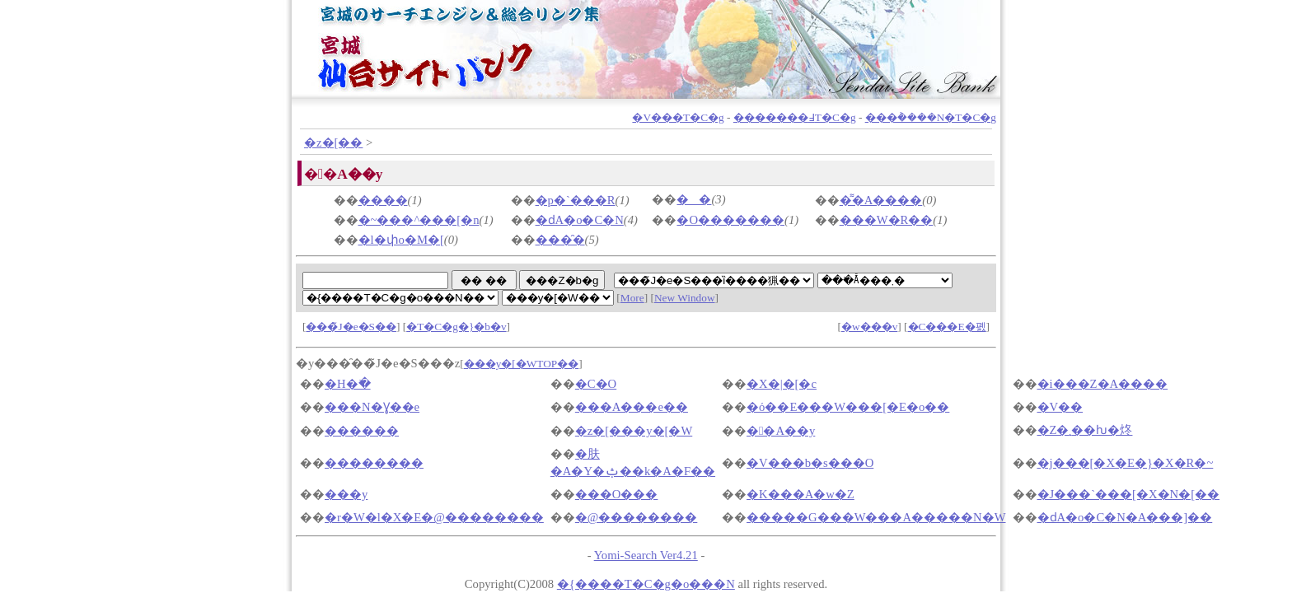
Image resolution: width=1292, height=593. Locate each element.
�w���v (869, 326)
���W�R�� (887, 219)
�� (693, 199)
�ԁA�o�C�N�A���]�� (1125, 517)
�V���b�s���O (810, 462)
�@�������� (636, 517)
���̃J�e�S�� (351, 326)
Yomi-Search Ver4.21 (646, 555)
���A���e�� (631, 406)
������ (362, 430)
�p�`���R (576, 200)
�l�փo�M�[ (401, 239)
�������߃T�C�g (794, 117)
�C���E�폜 (947, 326)
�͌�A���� (881, 200)
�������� (374, 462)
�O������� (730, 219)
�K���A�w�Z (800, 494)
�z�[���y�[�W (633, 430)
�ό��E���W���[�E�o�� (848, 406)
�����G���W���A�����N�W (876, 517)
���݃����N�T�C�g (930, 117)
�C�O (595, 383)
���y (346, 494)
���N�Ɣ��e (372, 406)
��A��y (781, 430)
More (632, 298)
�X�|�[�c (782, 383)
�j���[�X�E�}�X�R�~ (1125, 462)
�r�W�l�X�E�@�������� (434, 517)
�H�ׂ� (348, 383)
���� (383, 200)
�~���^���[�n (419, 219)
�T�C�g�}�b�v (456, 326)
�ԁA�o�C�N (580, 219)
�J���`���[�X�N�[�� (1128, 494)
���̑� (560, 239)
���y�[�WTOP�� (521, 363)
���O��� (616, 494)
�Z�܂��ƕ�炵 (1085, 430)
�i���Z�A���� (1102, 383)
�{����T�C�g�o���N (646, 584)
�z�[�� (333, 142)
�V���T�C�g (677, 117)
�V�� (1060, 406)
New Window (684, 298)
